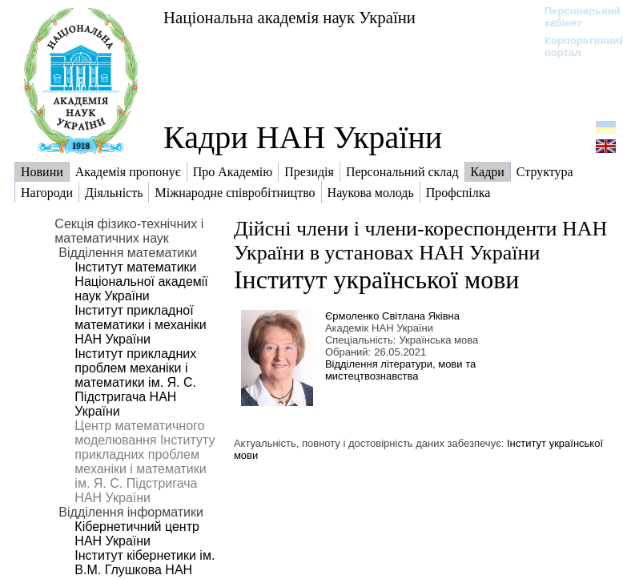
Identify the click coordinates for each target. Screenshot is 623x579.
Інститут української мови (377, 279)
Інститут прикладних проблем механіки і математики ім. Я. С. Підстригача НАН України (135, 382)
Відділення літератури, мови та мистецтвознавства (400, 370)
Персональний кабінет (575, 17)
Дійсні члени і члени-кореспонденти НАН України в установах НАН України (420, 240)
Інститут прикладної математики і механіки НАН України (140, 325)
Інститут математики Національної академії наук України (140, 281)
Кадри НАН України (302, 137)
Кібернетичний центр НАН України (136, 534)
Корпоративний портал (575, 46)
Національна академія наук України (289, 17)
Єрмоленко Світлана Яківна (392, 316)
